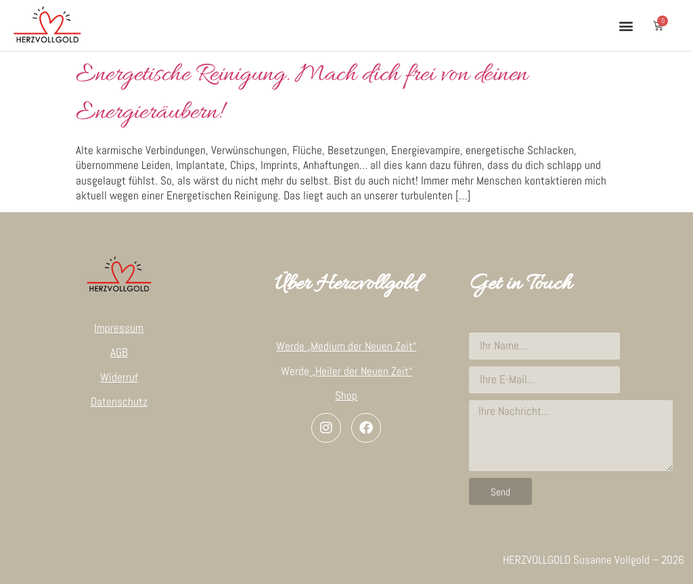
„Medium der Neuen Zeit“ (361, 346)
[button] (625, 25)
